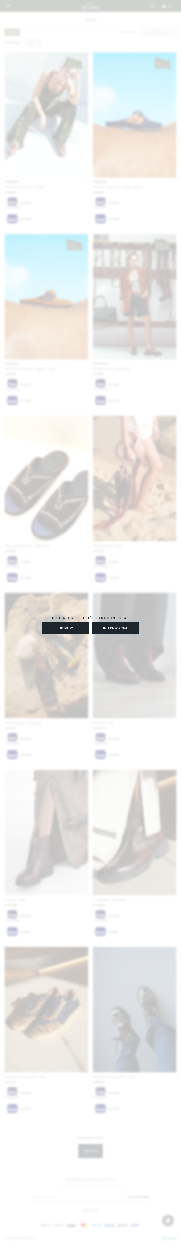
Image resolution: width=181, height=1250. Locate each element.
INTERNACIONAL (115, 628)
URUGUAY (66, 628)
